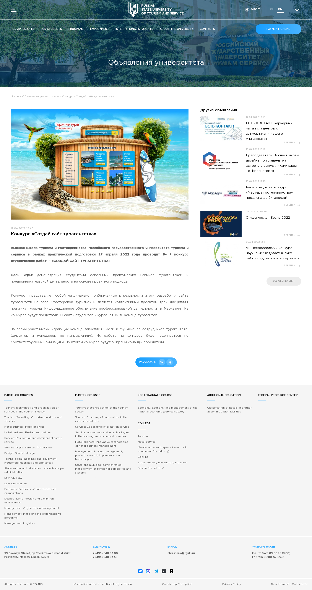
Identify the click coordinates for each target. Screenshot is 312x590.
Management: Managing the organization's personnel (32, 516)
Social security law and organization (162, 462)
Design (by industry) (151, 468)
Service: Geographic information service (102, 427)
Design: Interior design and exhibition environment (29, 501)
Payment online (278, 29)
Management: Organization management (31, 508)
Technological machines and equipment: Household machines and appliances (30, 461)
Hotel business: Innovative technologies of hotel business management (101, 444)
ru (272, 9)
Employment (99, 29)
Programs (76, 29)
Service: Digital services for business (28, 447)
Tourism (143, 436)
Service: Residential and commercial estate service (33, 440)
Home (15, 96)
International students (134, 29)
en (280, 9)
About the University (176, 29)
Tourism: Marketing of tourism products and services (33, 419)
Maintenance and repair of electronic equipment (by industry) (162, 449)
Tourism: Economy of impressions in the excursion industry (101, 419)
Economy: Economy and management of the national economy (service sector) (168, 410)
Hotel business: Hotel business (24, 427)
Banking (143, 457)
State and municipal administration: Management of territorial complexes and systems (103, 469)
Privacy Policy (231, 584)
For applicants (22, 29)
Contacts (207, 29)
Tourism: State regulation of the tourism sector (101, 410)
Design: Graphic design (19, 453)
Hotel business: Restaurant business (28, 432)
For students (51, 29)
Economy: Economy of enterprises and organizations (30, 491)
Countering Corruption (177, 584)
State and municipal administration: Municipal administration (34, 470)
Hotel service (147, 442)
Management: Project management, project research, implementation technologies (99, 455)
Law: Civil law (13, 478)
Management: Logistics (19, 523)
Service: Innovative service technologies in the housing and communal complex (102, 434)
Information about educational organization (102, 584)
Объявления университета (40, 96)
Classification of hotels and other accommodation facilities (229, 410)
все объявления (284, 281)
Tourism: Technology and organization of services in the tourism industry (31, 410)
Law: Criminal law (15, 483)
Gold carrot (300, 584)
